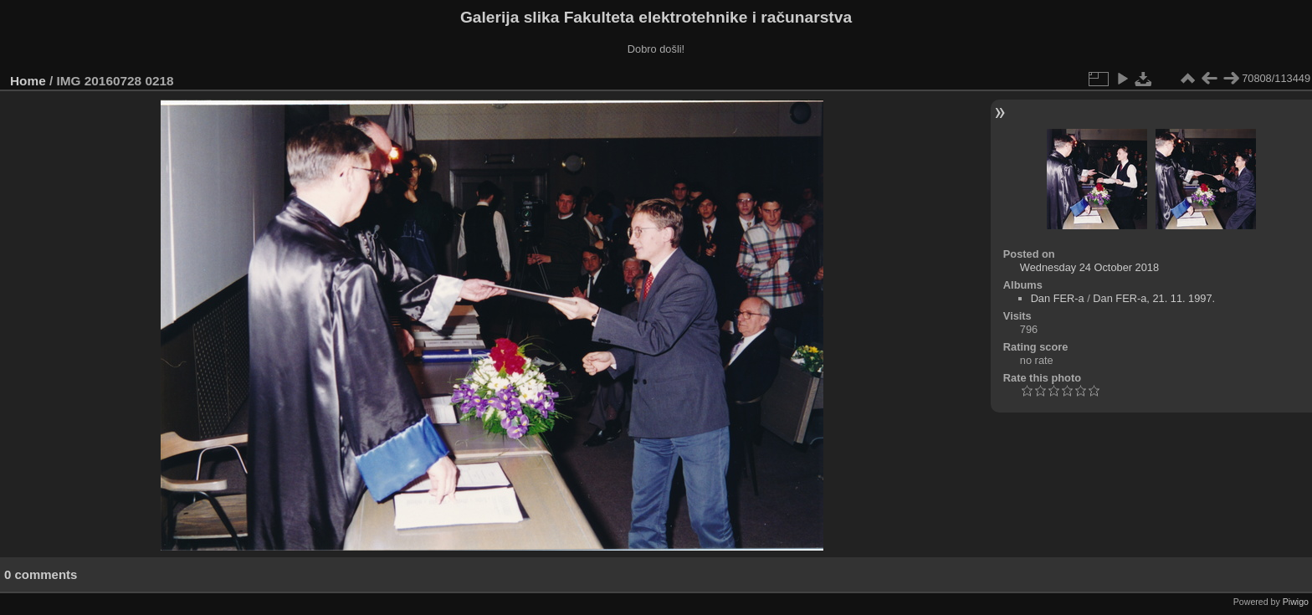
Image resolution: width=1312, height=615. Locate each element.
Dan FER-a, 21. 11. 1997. (1154, 298)
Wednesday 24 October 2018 (1089, 267)
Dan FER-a (1057, 298)
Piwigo (1296, 602)
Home (28, 81)
